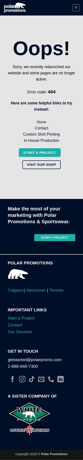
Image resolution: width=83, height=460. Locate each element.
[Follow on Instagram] (22, 379)
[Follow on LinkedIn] (60, 379)
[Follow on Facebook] (12, 379)
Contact (41, 128)
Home (41, 122)
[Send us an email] (41, 379)
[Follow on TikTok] (32, 379)
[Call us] (51, 379)
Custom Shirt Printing (41, 134)
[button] (75, 7)
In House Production (41, 140)
